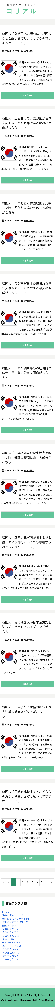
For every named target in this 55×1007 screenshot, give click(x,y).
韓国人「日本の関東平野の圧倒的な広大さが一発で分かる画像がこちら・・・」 (26, 373)
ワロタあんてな (10, 935)
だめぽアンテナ (10, 928)
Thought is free (46, 1000)
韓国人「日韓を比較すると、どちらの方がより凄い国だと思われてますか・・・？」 (26, 796)
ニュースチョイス (11, 945)
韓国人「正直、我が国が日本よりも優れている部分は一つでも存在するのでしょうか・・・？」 (26, 542)
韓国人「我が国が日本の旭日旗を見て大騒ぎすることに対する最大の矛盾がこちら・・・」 (26, 288)
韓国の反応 (29, 51)
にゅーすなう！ (10, 959)
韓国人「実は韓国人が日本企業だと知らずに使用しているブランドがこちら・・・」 (26, 627)
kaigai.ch (7, 911)
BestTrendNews (11, 942)
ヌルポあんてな (10, 932)
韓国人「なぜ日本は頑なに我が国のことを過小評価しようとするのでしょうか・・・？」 (26, 38)
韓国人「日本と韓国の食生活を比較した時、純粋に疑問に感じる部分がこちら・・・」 (26, 457)
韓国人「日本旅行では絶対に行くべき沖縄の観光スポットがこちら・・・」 (26, 711)
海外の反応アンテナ (12, 915)
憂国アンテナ (9, 925)
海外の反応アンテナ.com (15, 918)
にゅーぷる (8, 939)
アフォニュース (10, 952)
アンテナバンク (10, 956)
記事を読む (27, 95)
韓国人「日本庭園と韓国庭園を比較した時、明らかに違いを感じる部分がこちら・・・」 (26, 208)
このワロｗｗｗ (10, 949)
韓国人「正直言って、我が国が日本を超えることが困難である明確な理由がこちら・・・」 (26, 123)
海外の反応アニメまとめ (15, 922)
